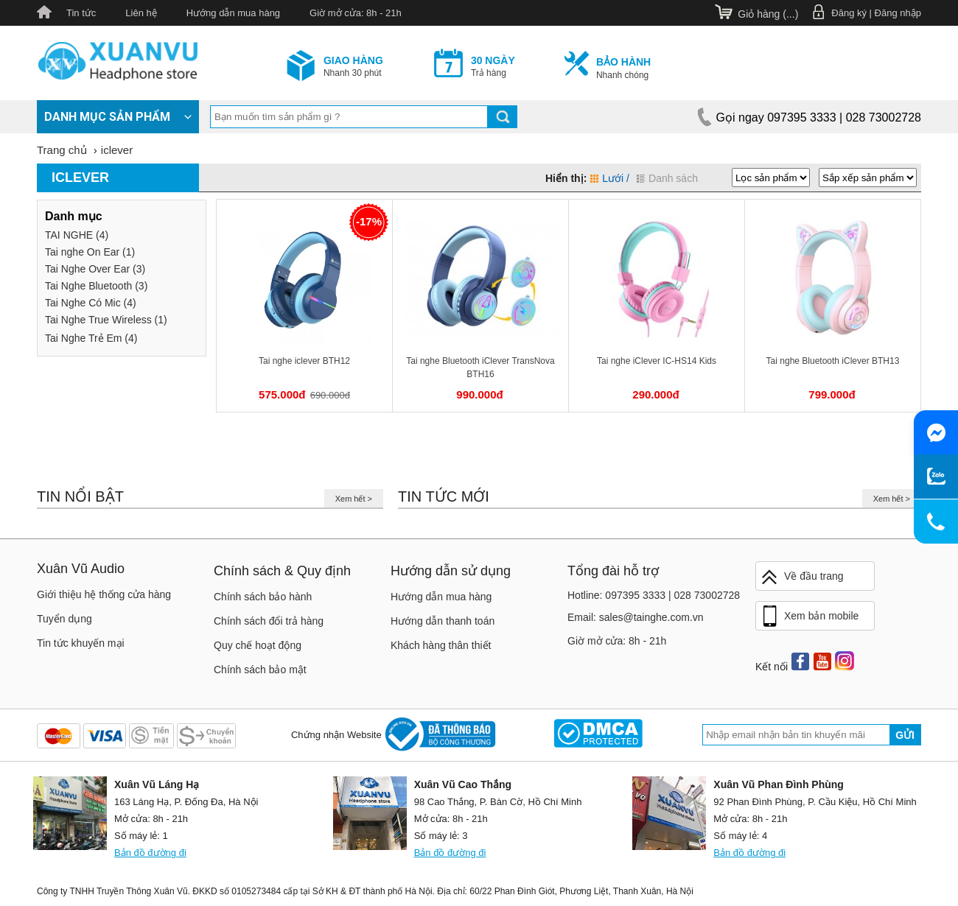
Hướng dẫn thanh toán (442, 621)
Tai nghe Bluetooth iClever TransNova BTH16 (480, 367)
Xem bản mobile (809, 616)
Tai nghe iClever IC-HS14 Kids (656, 361)
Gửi (905, 735)
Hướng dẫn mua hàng (233, 12)
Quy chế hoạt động (257, 645)
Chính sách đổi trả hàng (269, 621)
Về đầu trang (802, 577)
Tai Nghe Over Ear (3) (95, 269)
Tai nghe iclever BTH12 (304, 361)
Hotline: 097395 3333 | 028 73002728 (653, 595)
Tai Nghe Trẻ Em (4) (91, 338)
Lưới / (609, 178)
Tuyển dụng (64, 619)
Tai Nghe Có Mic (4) (90, 303)
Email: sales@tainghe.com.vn (635, 617)
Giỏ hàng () (768, 14)
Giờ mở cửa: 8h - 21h (356, 12)
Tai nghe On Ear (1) (90, 252)
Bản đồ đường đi (150, 852)
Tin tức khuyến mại (81, 643)
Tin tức (81, 12)
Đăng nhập (898, 12)
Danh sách (667, 178)
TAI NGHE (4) (76, 235)
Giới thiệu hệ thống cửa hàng (104, 594)
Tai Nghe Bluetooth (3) (96, 286)
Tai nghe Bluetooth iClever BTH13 (833, 361)
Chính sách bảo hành (263, 597)
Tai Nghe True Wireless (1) (106, 320)
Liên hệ (140, 12)
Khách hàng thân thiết (441, 645)
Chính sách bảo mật (260, 669)
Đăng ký (849, 12)
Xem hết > (353, 498)
